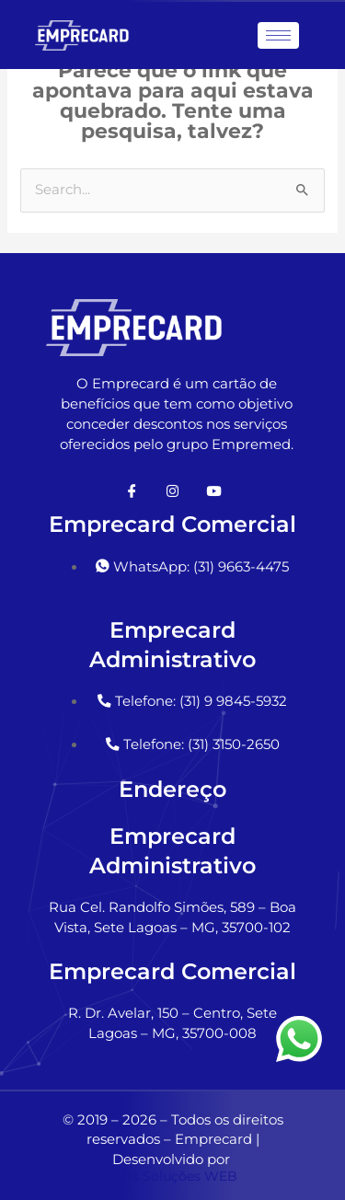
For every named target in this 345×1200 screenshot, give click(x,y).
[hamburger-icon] (278, 35)
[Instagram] (173, 491)
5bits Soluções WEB (172, 1176)
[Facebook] (132, 491)
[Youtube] (213, 491)
